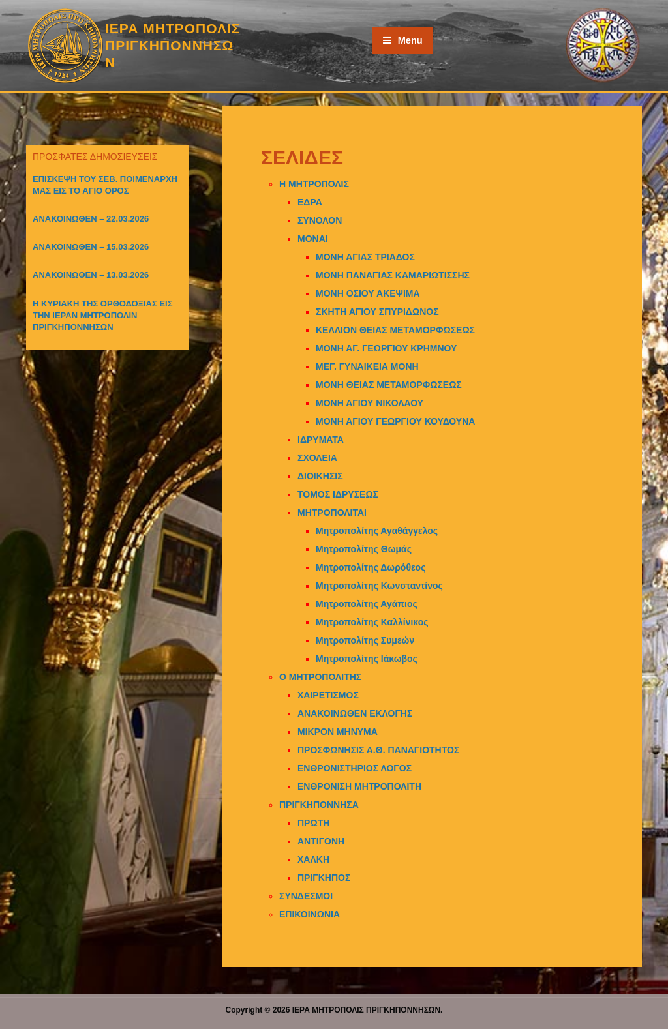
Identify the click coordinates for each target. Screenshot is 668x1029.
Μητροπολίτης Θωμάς (364, 549)
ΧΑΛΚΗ (313, 859)
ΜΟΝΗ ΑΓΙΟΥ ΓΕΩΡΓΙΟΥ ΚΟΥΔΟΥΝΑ (395, 421)
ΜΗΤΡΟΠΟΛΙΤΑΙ (332, 512)
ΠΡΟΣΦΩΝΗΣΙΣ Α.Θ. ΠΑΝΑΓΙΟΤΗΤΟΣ (378, 750)
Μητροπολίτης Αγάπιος (367, 604)
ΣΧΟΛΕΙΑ (317, 458)
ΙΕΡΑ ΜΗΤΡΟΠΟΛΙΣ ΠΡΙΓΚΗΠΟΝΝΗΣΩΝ (173, 45)
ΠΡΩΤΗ (313, 823)
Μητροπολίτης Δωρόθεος (370, 567)
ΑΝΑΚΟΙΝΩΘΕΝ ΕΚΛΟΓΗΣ (354, 713)
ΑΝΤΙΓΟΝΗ (320, 841)
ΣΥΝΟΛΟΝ (319, 220)
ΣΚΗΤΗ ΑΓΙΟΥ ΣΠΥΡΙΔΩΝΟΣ (377, 311)
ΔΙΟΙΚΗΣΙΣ (320, 476)
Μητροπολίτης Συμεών (365, 640)
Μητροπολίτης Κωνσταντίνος (379, 585)
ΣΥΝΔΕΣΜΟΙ (306, 896)
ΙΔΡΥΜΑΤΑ (320, 439)
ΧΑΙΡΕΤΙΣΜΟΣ (328, 695)
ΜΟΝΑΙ (312, 238)
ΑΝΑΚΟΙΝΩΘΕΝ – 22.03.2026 (91, 219)
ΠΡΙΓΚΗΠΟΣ (323, 877)
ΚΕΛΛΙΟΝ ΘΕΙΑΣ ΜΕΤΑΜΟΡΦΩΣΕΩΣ (395, 330)
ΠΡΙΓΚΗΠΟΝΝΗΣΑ (319, 804)
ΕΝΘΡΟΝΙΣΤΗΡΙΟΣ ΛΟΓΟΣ (354, 768)
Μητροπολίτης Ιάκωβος (367, 658)
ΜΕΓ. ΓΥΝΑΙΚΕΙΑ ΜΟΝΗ (367, 366)
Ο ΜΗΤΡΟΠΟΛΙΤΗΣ (320, 677)
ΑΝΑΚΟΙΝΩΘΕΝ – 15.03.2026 (91, 247)
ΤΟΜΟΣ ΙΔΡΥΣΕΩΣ (337, 494)
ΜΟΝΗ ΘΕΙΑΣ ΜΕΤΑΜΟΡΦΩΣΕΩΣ (389, 385)
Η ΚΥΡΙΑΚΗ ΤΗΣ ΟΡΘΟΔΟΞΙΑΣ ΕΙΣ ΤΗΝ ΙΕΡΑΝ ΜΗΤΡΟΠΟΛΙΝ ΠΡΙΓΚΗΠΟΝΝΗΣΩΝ (103, 315)
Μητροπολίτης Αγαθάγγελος (377, 531)
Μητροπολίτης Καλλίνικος (372, 622)
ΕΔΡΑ (309, 202)
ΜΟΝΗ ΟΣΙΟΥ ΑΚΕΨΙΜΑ (368, 293)
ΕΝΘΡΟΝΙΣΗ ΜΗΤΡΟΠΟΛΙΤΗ (359, 786)
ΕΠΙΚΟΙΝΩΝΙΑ (309, 914)
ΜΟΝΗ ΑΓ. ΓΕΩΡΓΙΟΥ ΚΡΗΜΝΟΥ (386, 348)
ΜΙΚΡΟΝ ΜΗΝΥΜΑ (337, 731)
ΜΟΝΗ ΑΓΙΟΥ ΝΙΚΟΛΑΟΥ (369, 403)
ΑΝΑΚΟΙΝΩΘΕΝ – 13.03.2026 (91, 275)
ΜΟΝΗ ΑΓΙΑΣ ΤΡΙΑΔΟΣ (365, 257)
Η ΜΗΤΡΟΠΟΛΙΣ (314, 184)
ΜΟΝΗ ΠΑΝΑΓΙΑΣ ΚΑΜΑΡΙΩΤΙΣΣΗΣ (393, 275)
